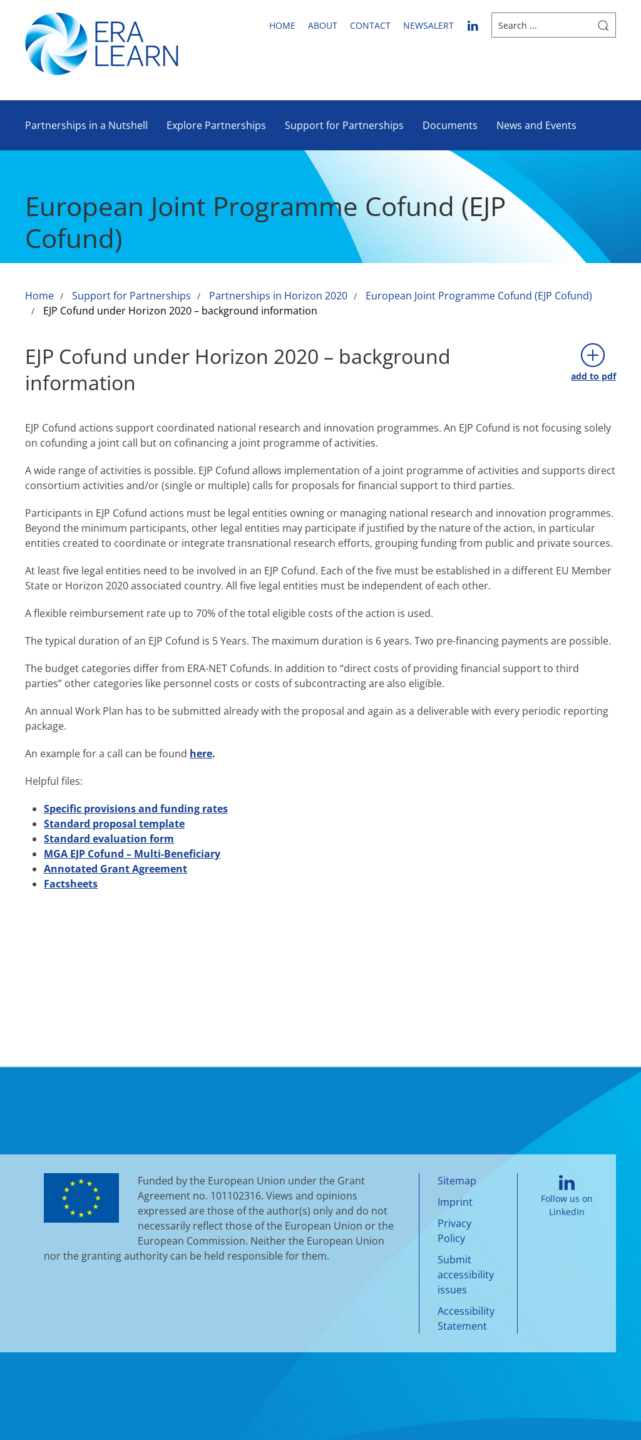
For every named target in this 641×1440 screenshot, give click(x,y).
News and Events (536, 125)
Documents (450, 125)
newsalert (428, 25)
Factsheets (71, 884)
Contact (370, 25)
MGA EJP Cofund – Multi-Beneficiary (132, 854)
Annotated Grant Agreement (115, 869)
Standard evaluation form (109, 839)
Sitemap (457, 1181)
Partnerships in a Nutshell (86, 125)
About (322, 25)
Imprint (455, 1202)
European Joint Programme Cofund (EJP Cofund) (479, 296)
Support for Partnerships (344, 125)
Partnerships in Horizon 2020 (278, 296)
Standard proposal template (114, 824)
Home (282, 25)
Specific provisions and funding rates (136, 809)
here (201, 753)
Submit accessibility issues (466, 1275)
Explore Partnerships (216, 125)
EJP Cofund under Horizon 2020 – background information (180, 311)
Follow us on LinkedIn (567, 1197)
